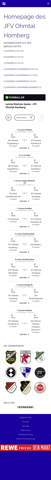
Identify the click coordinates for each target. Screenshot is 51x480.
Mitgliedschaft (25, 417)
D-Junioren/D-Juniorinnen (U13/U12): (21, 69)
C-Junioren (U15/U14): (14, 63)
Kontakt (25, 421)
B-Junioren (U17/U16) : (14, 57)
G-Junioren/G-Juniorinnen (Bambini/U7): (22, 87)
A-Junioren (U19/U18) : (14, 51)
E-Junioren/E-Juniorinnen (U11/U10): (21, 75)
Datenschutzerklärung (25, 438)
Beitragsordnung (26, 434)
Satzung (25, 426)
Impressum (25, 430)
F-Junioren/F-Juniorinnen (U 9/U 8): (20, 81)
